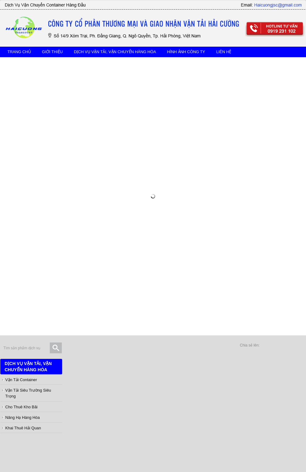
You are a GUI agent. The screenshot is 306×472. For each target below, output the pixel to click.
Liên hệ (223, 51)
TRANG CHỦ (19, 51)
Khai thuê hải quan (23, 428)
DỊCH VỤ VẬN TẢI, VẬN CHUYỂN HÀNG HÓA (115, 51)
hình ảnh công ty (186, 51)
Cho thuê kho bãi (21, 407)
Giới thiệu (52, 51)
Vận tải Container (21, 379)
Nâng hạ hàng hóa (22, 417)
